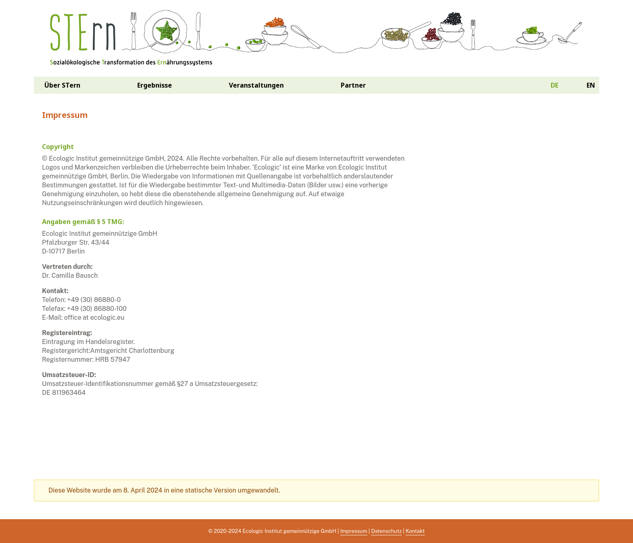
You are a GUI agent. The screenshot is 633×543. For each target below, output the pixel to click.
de (554, 85)
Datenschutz (386, 531)
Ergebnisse (154, 85)
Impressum (353, 531)
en (591, 85)
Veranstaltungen (256, 85)
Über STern (62, 85)
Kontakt (415, 531)
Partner (353, 85)
